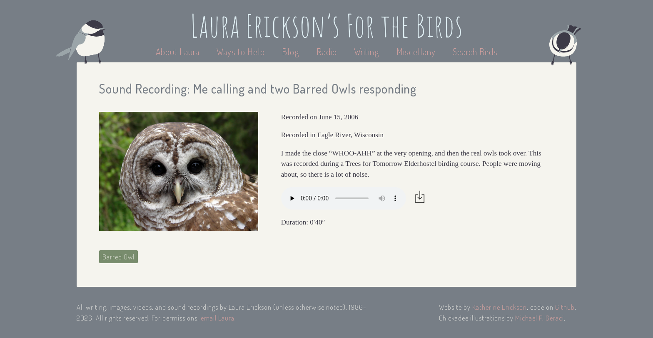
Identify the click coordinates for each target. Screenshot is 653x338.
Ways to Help (242, 51)
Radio (328, 51)
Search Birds (475, 51)
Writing (366, 51)
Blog (290, 51)
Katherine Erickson (499, 307)
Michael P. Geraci (539, 317)
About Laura (179, 51)
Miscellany (416, 51)
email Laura (217, 317)
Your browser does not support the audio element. (343, 198)
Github (565, 307)
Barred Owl (118, 256)
